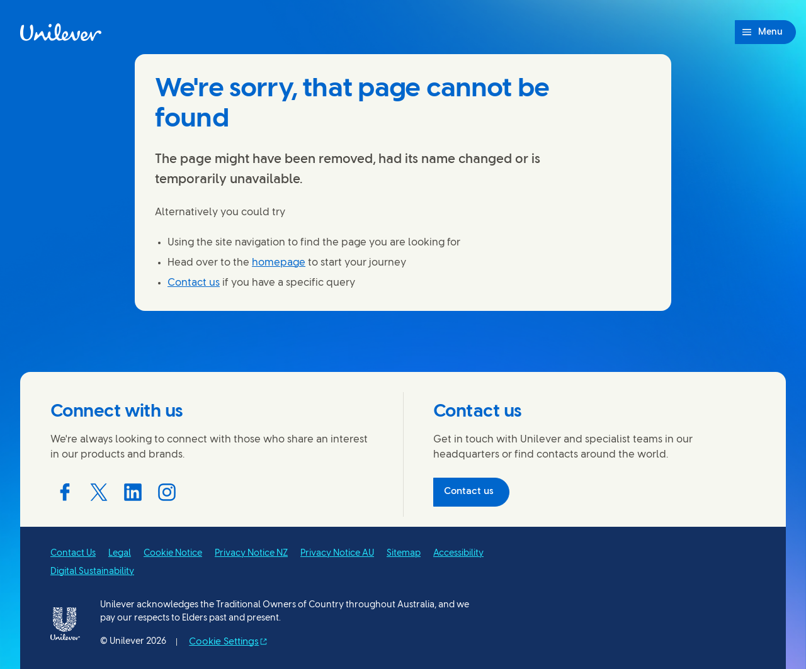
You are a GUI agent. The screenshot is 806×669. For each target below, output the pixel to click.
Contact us (193, 283)
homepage (278, 262)
